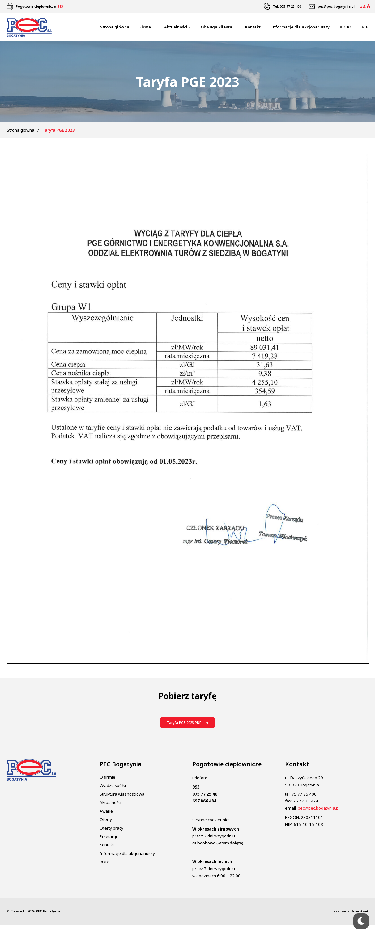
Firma (145, 30)
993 (60, 6)
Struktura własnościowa (122, 804)
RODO (345, 30)
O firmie (107, 787)
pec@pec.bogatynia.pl (336, 6)
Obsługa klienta (216, 30)
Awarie (106, 821)
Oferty (106, 829)
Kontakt (253, 30)
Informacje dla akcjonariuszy (300, 30)
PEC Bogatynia (48, 921)
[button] (187, 731)
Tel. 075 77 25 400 (287, 6)
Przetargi (108, 846)
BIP (365, 30)
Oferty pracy (111, 838)
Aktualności (175, 30)
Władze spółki (113, 795)
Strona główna (114, 30)
